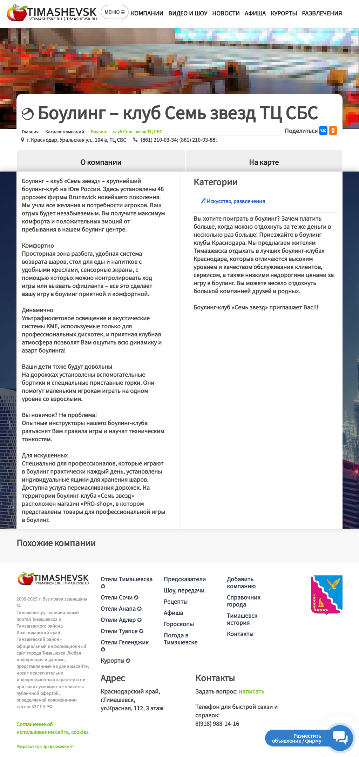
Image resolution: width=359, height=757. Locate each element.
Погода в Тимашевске (180, 638)
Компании (147, 13)
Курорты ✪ (115, 660)
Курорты (284, 13)
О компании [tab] (101, 162)
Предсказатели (185, 578)
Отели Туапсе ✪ (122, 630)
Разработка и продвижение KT (45, 746)
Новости (226, 13)
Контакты (240, 633)
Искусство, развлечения (233, 201)
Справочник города (243, 601)
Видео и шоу (187, 13)
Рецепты (176, 601)
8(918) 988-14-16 (217, 723)
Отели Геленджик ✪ (125, 645)
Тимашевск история (242, 619)
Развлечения (322, 13)
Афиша (255, 13)
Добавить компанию (241, 582)
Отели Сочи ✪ (119, 597)
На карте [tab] (264, 162)
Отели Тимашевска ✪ (127, 582)
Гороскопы (179, 623)
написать (251, 691)
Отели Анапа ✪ (121, 608)
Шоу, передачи (184, 590)
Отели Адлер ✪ (121, 619)
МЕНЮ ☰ (114, 11)
